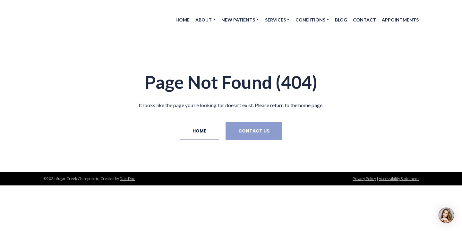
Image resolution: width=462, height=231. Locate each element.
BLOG (341, 19)
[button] (199, 131)
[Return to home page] (76, 20)
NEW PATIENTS (238, 19)
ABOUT (203, 19)
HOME (182, 19)
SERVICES (275, 19)
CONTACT (364, 19)
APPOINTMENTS (400, 19)
